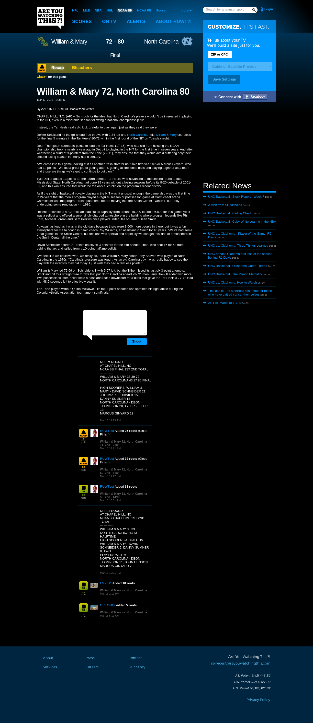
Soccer (161, 10)
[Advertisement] (239, 142)
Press (90, 658)
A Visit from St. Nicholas (225, 205)
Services (50, 667)
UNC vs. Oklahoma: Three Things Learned (238, 245)
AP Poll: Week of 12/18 (224, 303)
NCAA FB (144, 10)
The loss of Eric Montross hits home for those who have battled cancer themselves (240, 292)
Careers (92, 667)
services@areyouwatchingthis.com (240, 663)
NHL (110, 10)
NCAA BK (125, 10)
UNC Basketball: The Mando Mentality (235, 274)
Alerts (136, 21)
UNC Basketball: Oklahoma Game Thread (237, 266)
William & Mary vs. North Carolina (123, 590)
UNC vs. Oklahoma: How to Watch (232, 282)
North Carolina (161, 42)
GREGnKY (107, 605)
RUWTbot (107, 431)
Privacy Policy (258, 700)
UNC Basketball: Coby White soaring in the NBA (242, 221)
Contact (135, 658)
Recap (57, 67)
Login (268, 9)
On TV (109, 21)
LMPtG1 (106, 583)
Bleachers (82, 67)
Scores (82, 21)
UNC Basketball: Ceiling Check (230, 213)
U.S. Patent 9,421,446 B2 (252, 675)
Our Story (136, 667)
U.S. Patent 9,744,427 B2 (252, 681)
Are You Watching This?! (50, 18)
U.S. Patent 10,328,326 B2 (251, 688)
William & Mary (69, 42)
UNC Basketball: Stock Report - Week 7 (236, 196)
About (174, 21)
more (185, 10)
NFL (75, 10)
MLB (86, 10)
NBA (98, 10)
